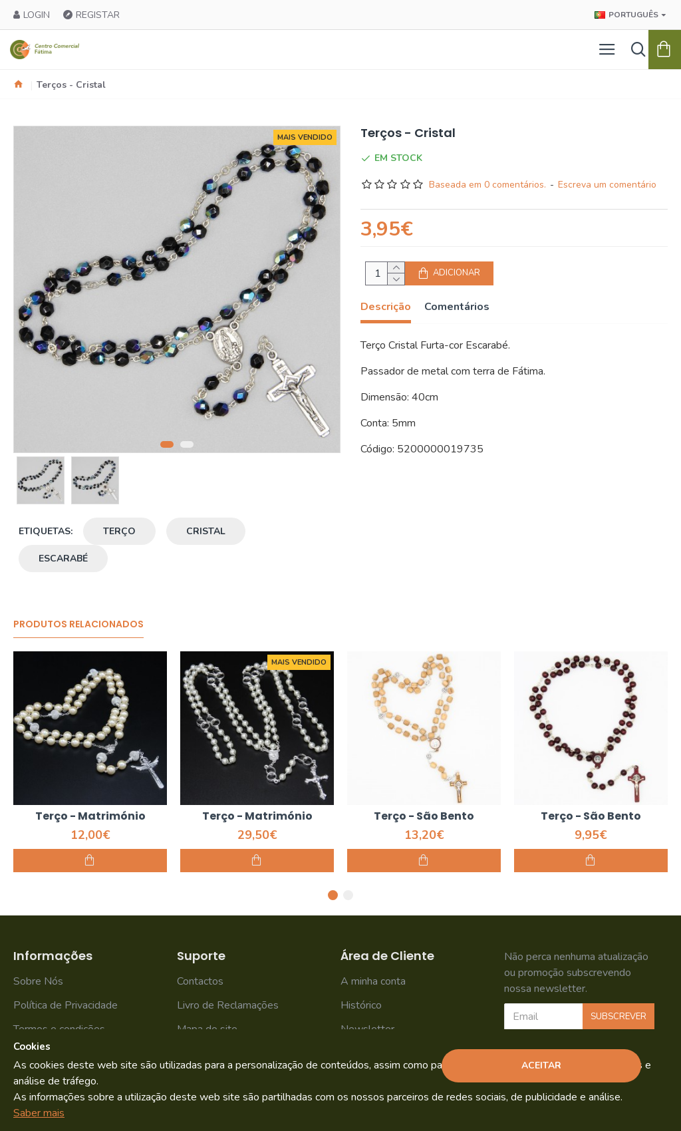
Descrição (385, 307)
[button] (167, 444)
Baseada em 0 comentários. (487, 184)
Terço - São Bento (424, 817)
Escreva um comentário (607, 184)
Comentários (456, 307)
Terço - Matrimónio (90, 817)
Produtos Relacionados (78, 625)
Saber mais (39, 1113)
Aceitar (541, 1065)
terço (119, 531)
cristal (205, 531)
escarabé (63, 558)
